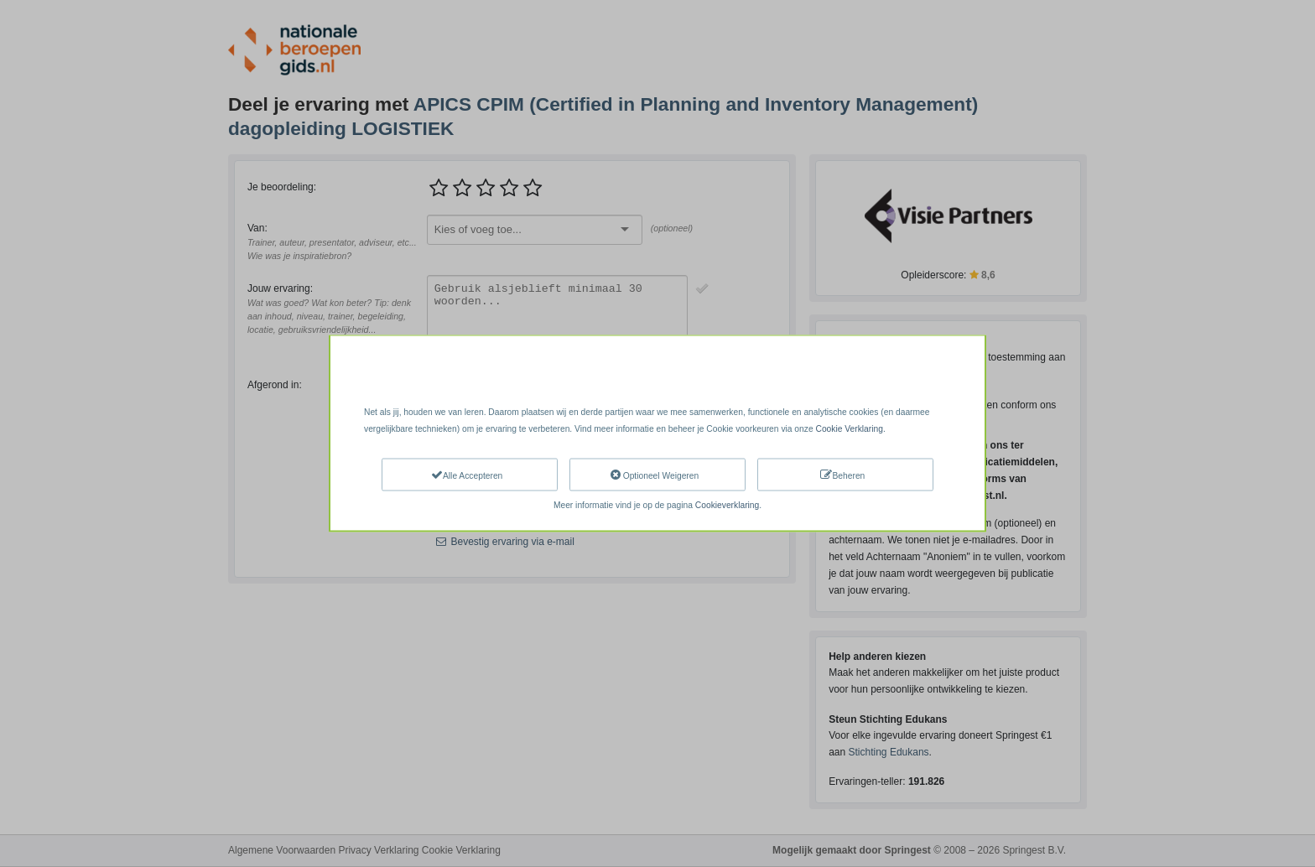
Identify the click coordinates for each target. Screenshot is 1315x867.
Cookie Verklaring (848, 429)
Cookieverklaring (727, 504)
